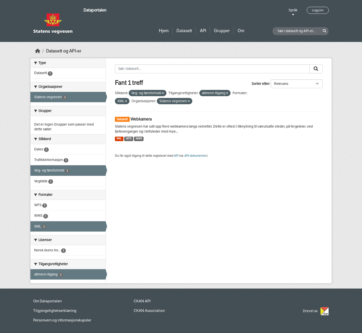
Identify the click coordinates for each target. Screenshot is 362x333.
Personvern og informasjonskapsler (62, 320)
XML (119, 138)
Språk (293, 10)
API (203, 30)
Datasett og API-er (63, 51)
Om (241, 30)
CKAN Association (149, 310)
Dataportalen (94, 10)
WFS (128, 138)
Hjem (164, 30)
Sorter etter (260, 84)
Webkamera (141, 119)
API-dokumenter (195, 155)
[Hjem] (37, 51)
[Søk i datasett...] (212, 68)
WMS (139, 138)
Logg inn (318, 10)
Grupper (222, 30)
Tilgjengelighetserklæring (54, 310)
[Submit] (316, 68)
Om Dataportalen (47, 301)
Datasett (184, 30)
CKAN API (142, 301)
